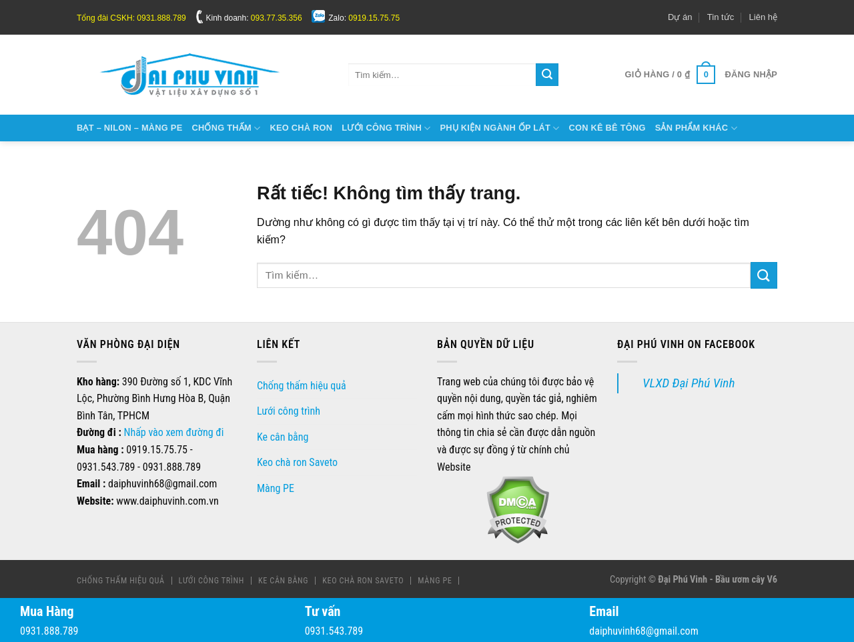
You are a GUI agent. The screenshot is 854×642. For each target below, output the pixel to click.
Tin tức (720, 17)
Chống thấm (225, 128)
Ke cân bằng (282, 437)
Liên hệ (763, 17)
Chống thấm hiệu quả (301, 385)
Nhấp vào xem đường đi (174, 432)
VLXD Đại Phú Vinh (689, 383)
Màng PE (275, 488)
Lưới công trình (386, 128)
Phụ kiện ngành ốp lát (500, 128)
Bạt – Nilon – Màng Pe (129, 128)
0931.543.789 (334, 631)
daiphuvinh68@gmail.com (643, 631)
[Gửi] (547, 74)
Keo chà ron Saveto (297, 462)
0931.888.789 (49, 631)
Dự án (680, 17)
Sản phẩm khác (696, 128)
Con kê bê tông (606, 128)
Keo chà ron (301, 128)
